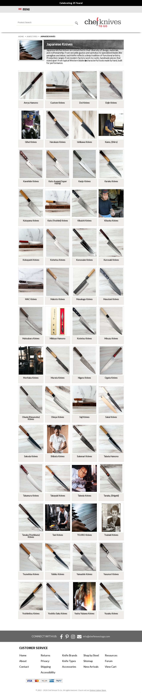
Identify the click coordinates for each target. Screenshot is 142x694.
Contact (24, 666)
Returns (45, 655)
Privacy (45, 661)
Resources (111, 655)
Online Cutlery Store (98, 690)
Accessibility (48, 672)
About (23, 661)
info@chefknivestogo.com (96, 636)
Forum (108, 661)
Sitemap (88, 661)
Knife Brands (69, 655)
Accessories (69, 666)
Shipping (46, 666)
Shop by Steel (91, 655)
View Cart (110, 666)
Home (21, 36)
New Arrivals (90, 666)
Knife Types (32, 36)
